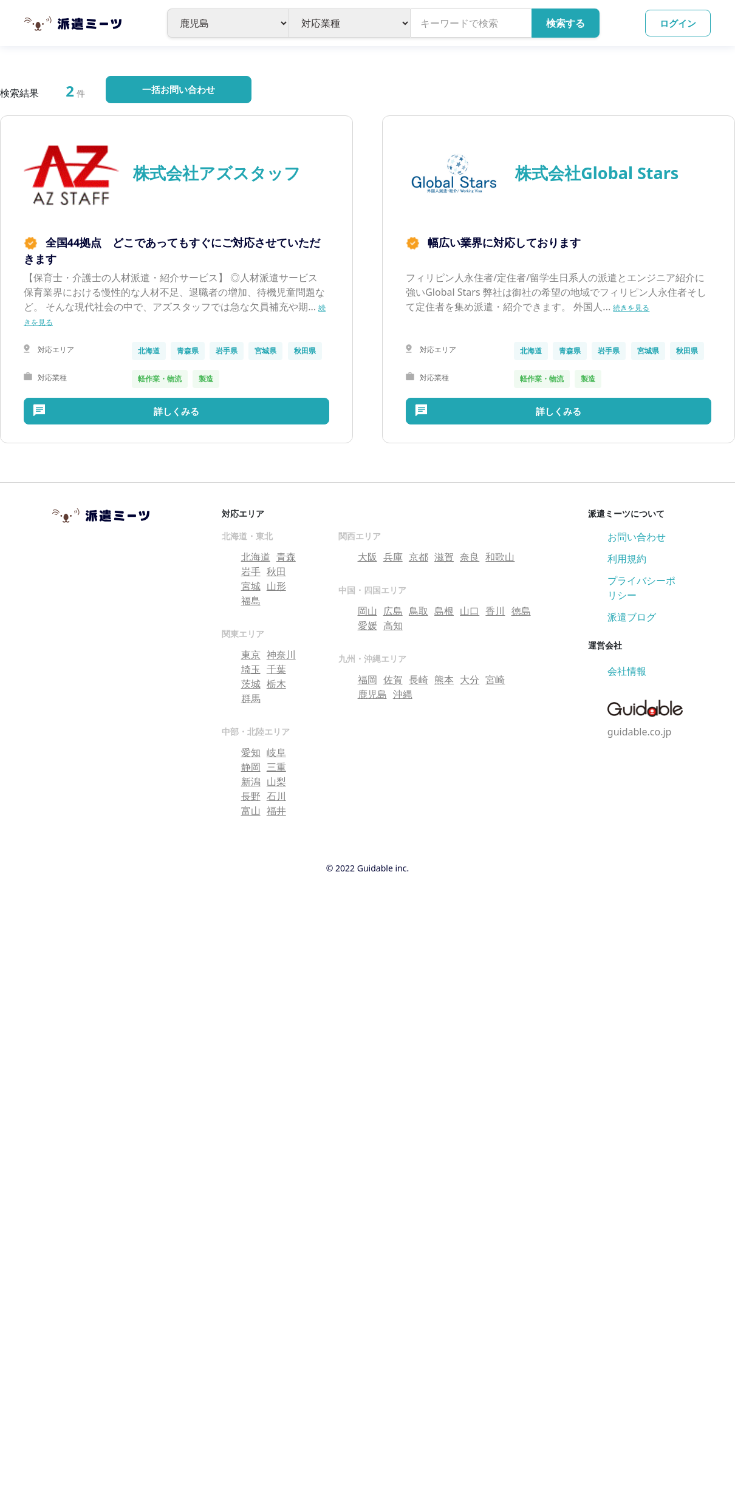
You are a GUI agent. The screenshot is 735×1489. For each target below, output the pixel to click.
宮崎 (495, 679)
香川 (495, 611)
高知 (393, 625)
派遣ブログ (631, 617)
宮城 (251, 586)
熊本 (444, 679)
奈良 (469, 557)
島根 (444, 611)
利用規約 (626, 558)
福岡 (367, 679)
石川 (276, 796)
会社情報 (626, 671)
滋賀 (444, 557)
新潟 (251, 781)
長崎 (418, 679)
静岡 (251, 767)
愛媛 (367, 625)
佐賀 (393, 679)
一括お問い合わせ (178, 89)
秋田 (276, 571)
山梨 (276, 781)
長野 (251, 796)
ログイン (678, 23)
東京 (251, 654)
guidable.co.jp (639, 731)
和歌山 (499, 557)
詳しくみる (176, 411)
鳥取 (418, 611)
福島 (251, 600)
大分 (469, 679)
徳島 (521, 611)
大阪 (367, 557)
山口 (469, 611)
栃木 (276, 683)
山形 (276, 586)
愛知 (251, 752)
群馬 (251, 698)
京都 (418, 557)
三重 (276, 767)
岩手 (251, 571)
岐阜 (276, 752)
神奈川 (281, 654)
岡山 (367, 611)
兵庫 (393, 557)
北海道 (255, 557)
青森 (286, 557)
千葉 (276, 669)
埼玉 (251, 669)
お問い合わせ (636, 536)
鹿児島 (372, 694)
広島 (393, 611)
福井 (276, 810)
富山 (251, 810)
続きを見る (631, 307)
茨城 (251, 683)
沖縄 (402, 694)
